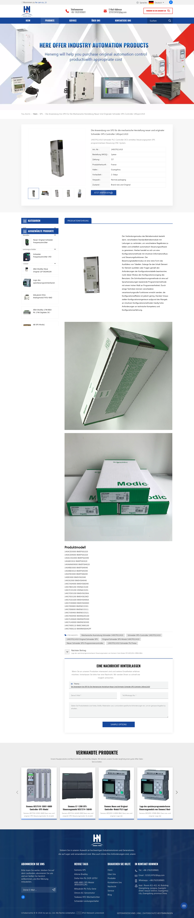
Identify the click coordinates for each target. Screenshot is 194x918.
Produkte (49, 20)
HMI (24, 228)
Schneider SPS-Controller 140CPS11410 (144, 635)
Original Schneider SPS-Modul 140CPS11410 (120, 639)
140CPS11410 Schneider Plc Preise (122, 643)
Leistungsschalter (29, 249)
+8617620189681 (156, 880)
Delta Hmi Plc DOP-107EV (85, 878)
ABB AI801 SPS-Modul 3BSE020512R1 (84, 883)
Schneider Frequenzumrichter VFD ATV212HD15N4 (42, 313)
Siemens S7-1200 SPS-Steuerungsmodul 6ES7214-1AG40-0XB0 (77, 808)
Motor (25, 256)
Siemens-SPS (80, 870)
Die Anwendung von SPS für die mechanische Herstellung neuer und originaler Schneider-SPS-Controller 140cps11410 (110, 686)
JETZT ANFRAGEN (102, 192)
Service (73, 20)
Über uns (95, 20)
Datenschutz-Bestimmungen (158, 913)
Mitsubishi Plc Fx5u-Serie (85, 889)
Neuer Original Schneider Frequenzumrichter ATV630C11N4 (43, 299)
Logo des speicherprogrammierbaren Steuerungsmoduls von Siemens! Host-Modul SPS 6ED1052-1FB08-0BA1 (155, 808)
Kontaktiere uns (123, 20)
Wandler (26, 235)
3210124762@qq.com (118, 12)
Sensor (25, 278)
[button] (177, 792)
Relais (25, 270)
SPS (41, 114)
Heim (28, 20)
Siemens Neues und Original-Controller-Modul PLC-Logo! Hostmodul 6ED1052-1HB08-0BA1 (116, 808)
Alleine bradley (81, 874)
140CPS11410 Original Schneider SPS (82, 639)
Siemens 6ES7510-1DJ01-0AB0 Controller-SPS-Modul (39, 808)
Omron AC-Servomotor (84, 893)
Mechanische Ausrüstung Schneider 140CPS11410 (102, 635)
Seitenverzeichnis (126, 913)
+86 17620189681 (78, 12)
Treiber (25, 263)
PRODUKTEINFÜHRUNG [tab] (78, 220)
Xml (139, 913)
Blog (110, 895)
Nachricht (112, 886)
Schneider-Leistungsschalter (86, 901)
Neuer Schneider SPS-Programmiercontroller (85, 643)
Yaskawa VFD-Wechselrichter (87, 897)
